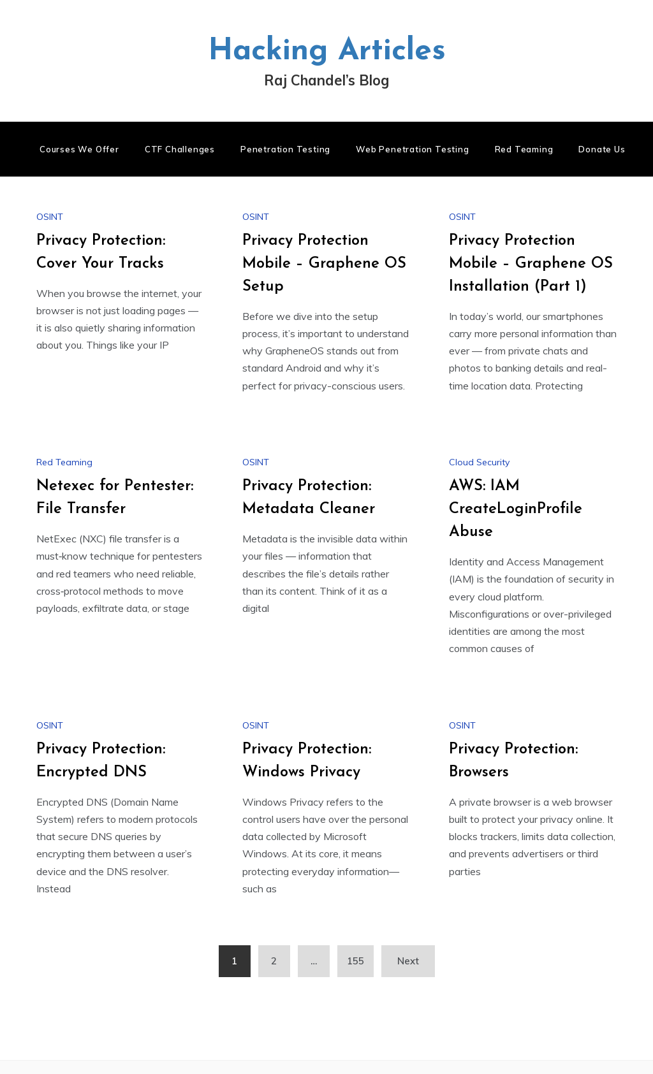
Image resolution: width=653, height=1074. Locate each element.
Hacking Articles (327, 51)
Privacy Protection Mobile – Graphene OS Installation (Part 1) (531, 263)
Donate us (601, 149)
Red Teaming (524, 149)
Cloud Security (479, 462)
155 (355, 961)
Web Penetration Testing (412, 149)
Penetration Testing (285, 149)
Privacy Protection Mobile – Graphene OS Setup (324, 263)
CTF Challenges (180, 149)
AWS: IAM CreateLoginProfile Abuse (515, 509)
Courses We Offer (79, 149)
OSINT (49, 216)
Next (408, 961)
